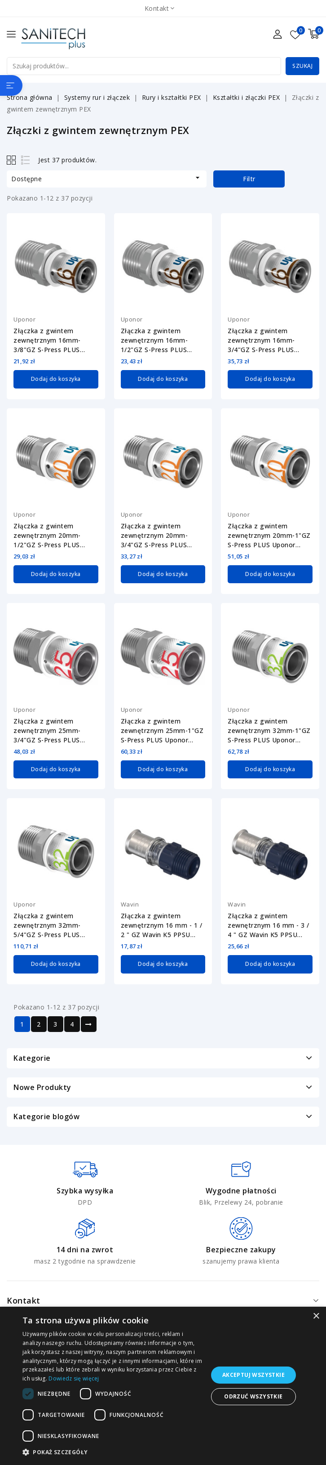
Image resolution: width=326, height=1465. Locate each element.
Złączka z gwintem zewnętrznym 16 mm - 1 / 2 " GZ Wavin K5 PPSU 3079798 (162, 925)
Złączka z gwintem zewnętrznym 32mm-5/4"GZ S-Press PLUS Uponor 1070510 (47, 925)
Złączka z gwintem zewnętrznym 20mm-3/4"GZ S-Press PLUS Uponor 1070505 (154, 535)
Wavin (130, 904)
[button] (112, 1452)
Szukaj (302, 66)
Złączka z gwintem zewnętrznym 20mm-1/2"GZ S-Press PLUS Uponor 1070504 (47, 535)
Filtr (249, 178)
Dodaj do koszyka (56, 379)
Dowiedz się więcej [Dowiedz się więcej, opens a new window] (73, 1378)
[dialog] (163, 1386)
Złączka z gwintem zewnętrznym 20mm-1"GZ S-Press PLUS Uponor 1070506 (269, 535)
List (25, 159)
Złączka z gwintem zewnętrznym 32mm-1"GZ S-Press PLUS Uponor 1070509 (269, 730)
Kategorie (32, 1057)
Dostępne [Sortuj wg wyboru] (106, 178)
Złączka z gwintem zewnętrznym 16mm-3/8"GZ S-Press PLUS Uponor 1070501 (47, 340)
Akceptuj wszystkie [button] (253, 1375)
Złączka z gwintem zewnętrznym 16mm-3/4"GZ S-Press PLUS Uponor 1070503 (261, 340)
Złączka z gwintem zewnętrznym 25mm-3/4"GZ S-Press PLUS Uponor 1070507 (47, 730)
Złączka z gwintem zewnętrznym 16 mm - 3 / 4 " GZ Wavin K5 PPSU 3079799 (268, 925)
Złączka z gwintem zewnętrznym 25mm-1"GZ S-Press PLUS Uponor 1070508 (162, 730)
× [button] (316, 1316)
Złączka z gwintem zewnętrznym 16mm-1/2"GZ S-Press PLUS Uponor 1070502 (154, 340)
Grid (12, 159)
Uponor (24, 319)
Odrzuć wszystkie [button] (253, 1396)
